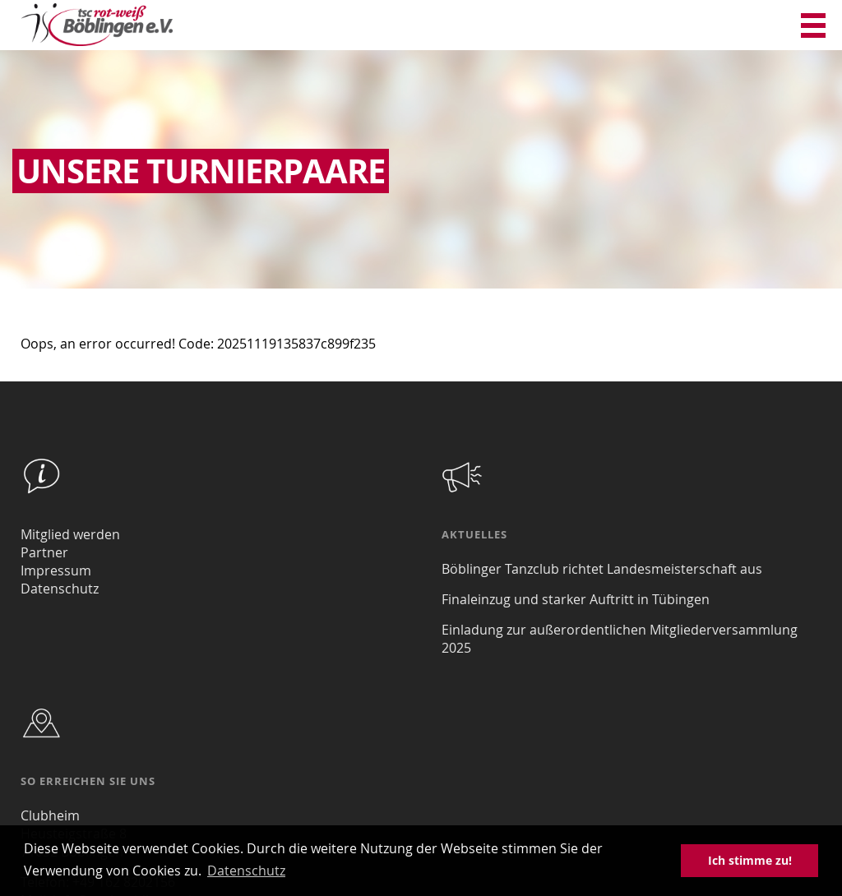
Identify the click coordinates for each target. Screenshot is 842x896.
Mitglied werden (70, 534)
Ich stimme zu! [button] (750, 860)
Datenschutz (60, 589)
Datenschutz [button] (246, 870)
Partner (44, 552)
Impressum (56, 570)
